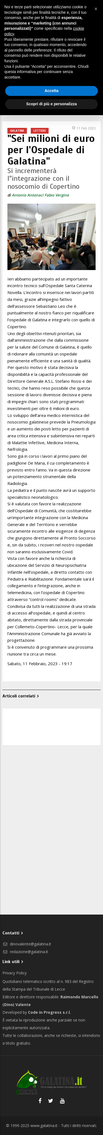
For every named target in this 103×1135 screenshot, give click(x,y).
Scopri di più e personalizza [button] (51, 104)
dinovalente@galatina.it (26, 944)
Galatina (17, 131)
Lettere (40, 131)
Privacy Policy (14, 972)
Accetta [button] (51, 90)
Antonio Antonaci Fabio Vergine (40, 195)
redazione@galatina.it (25, 951)
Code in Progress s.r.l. (49, 1012)
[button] (95, 8)
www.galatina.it (43, 1125)
